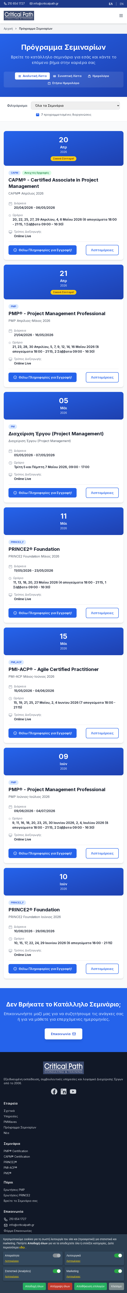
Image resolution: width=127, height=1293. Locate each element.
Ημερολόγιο (98, 76)
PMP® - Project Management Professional (56, 313)
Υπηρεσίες (11, 1116)
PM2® (7, 1173)
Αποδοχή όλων (34, 1286)
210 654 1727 (17, 1219)
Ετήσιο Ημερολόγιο (63, 83)
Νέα (6, 1133)
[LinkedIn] (63, 1091)
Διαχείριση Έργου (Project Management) (56, 434)
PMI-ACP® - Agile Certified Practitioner (53, 669)
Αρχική (8, 28)
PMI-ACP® (10, 1167)
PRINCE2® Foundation (34, 549)
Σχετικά (9, 1110)
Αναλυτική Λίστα (32, 76)
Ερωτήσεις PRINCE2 (17, 1195)
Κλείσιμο (116, 1286)
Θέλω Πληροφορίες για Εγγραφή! (42, 250)
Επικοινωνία (63, 1034)
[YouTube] (73, 1091)
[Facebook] (54, 1091)
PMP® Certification (16, 1151)
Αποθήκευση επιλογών (91, 1286)
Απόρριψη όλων (60, 1286)
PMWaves (10, 1121)
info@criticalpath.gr (21, 1224)
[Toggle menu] (121, 15)
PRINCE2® (10, 1162)
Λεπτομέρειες (102, 250)
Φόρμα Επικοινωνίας (18, 1230)
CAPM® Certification (17, 1156)
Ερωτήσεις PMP (14, 1189)
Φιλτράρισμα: (17, 106)
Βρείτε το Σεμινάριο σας (21, 1200)
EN (121, 4)
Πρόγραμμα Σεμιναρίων (20, 1127)
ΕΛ (111, 4)
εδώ (22, 1247)
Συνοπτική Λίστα (67, 76)
